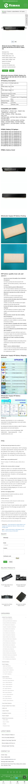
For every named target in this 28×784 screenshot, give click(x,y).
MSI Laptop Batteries (7, 698)
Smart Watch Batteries (7, 703)
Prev (2, 28)
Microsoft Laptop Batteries (8, 690)
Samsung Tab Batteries (8, 667)
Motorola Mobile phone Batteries (9, 638)
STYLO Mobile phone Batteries (9, 659)
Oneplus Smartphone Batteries (9, 626)
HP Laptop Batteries (7, 688)
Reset (10, 561)
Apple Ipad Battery (7, 665)
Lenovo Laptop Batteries (8, 694)
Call (10, 782)
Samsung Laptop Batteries (8, 680)
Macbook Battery (5, 661)
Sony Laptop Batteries (7, 686)
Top (24, 782)
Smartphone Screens (6, 713)
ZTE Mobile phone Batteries (9, 640)
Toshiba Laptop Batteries (8, 700)
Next (25, 28)
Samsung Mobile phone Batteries (10, 620)
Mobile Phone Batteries (7, 617)
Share (3, 782)
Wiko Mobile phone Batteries (9, 645)
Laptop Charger (5, 710)
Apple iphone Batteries (7, 618)
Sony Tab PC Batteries (7, 672)
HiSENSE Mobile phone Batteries (10, 655)
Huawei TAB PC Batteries (8, 670)
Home (5, 11)
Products (9, 11)
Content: (5, 548)
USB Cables (5, 719)
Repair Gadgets (5, 715)
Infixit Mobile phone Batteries (9, 651)
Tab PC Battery (5, 664)
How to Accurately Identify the (8, 737)
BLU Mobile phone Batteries (9, 657)
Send (5, 561)
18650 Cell (4, 708)
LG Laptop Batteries (7, 696)
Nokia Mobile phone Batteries (9, 636)
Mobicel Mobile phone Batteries (9, 653)
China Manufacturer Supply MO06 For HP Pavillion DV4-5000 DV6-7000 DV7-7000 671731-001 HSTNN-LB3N (13, 526)
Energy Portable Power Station (8, 705)
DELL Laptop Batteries (7, 684)
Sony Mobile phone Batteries (9, 632)
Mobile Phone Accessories (7, 718)
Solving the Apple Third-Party (8, 746)
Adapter (4, 723)
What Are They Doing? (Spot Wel (9, 740)
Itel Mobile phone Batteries (8, 649)
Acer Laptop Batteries (7, 678)
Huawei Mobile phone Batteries (9, 622)
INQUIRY (5, 70)
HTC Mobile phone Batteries (9, 624)
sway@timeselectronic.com (10, 759)
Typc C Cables (6, 721)
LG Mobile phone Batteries (8, 630)
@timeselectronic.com (7, 433)
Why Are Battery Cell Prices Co (8, 743)
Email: (4, 542)
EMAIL (11, 70)
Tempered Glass (6, 725)
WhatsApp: (5, 537)
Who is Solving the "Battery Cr (8, 734)
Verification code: (7, 556)
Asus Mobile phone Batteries (9, 628)
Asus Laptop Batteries (7, 682)
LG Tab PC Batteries (7, 674)
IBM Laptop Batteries (7, 692)
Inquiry (17, 782)
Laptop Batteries (15, 11)
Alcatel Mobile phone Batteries (9, 642)
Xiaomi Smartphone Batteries (9, 634)
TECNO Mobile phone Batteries (9, 647)
